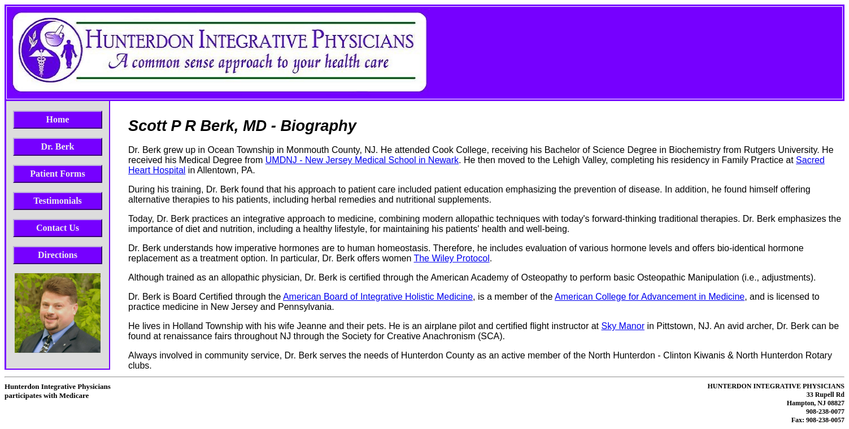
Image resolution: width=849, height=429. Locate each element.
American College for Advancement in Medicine (649, 296)
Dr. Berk (58, 146)
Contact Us (57, 228)
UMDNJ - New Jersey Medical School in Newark (362, 160)
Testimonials (57, 200)
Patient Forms (57, 173)
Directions (57, 255)
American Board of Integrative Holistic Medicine (378, 296)
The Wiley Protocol (451, 258)
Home (57, 119)
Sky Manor (622, 326)
